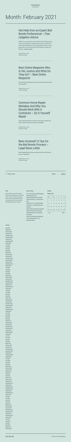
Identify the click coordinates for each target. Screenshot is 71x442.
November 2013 (9, 411)
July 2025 (8, 244)
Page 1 (54, 174)
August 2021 (8, 333)
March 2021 (8, 343)
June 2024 (8, 269)
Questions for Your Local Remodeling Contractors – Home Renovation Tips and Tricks (34, 205)
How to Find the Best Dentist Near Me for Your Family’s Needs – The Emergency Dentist (34, 218)
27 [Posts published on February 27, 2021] (61, 209)
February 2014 (9, 405)
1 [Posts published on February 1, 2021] (48, 200)
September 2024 (9, 263)
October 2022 (9, 307)
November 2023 (9, 282)
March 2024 (8, 275)
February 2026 (9, 231)
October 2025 (9, 239)
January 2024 (9, 279)
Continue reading (28, 49)
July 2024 (8, 267)
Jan (48, 212)
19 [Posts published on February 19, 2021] (59, 206)
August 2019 (8, 371)
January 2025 (9, 256)
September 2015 (9, 386)
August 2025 (8, 243)
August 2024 (8, 265)
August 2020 (8, 356)
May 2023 (8, 294)
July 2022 (8, 313)
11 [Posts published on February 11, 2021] (56, 203)
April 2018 (8, 375)
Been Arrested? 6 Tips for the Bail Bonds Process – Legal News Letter (33, 145)
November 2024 (9, 260)
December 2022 (9, 303)
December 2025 (9, 235)
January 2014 (9, 407)
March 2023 (8, 297)
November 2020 (9, 351)
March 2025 (8, 252)
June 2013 (8, 421)
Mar (63, 212)
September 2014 (9, 392)
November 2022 (9, 305)
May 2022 (8, 316)
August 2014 (8, 394)
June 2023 (8, 292)
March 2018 (8, 377)
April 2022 (8, 318)
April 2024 (8, 273)
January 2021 (9, 347)
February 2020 (9, 368)
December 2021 (9, 326)
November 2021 (9, 328)
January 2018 (9, 379)
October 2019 (9, 369)
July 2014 (8, 396)
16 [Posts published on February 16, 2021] (51, 206)
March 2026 (8, 229)
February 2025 (9, 254)
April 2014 (8, 402)
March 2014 (8, 404)
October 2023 (9, 284)
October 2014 (9, 390)
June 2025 (8, 246)
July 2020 (8, 358)
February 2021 (9, 345)
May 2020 (8, 362)
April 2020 (8, 364)
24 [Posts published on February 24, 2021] (53, 209)
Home (26, 55)
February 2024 (9, 277)
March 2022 (8, 320)
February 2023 (9, 299)
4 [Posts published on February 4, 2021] (56, 200)
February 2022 (9, 322)
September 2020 (9, 354)
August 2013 (8, 417)
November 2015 (9, 383)
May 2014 (8, 400)
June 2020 (8, 360)
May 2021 (8, 339)
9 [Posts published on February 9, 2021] (51, 203)
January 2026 (9, 233)
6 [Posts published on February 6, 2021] (61, 200)
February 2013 (9, 428)
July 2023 (8, 290)
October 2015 (9, 385)
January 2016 (9, 381)
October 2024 (9, 262)
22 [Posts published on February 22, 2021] (48, 209)
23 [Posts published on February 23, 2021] (51, 209)
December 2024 (9, 258)
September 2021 (9, 332)
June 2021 (8, 337)
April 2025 (8, 250)
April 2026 (8, 227)
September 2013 (9, 415)
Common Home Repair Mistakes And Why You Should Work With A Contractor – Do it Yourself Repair (34, 109)
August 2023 (8, 288)
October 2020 (9, 352)
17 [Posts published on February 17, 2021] (53, 206)
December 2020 (9, 349)
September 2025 (9, 241)
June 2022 (8, 315)
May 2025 (8, 248)
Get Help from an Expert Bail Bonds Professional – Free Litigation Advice (35, 34)
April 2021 (8, 341)
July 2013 (8, 419)
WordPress (62, 436)
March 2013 (8, 426)
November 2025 (9, 237)
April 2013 (8, 424)
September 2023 (9, 286)
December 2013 (9, 409)
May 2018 (8, 373)
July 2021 (8, 335)
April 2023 (8, 296)
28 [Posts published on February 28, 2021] (64, 209)
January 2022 (9, 324)
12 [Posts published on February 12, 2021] (59, 203)
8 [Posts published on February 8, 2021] (48, 203)
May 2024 (8, 271)
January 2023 (9, 301)
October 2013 (9, 413)
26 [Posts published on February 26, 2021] (59, 209)
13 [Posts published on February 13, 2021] (61, 203)
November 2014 (9, 388)
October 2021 (9, 330)
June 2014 (8, 398)
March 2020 (8, 366)
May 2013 (8, 423)
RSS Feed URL (35, 5)
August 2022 (8, 311)
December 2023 (9, 280)
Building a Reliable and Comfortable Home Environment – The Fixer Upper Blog (34, 199)
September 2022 (9, 309)
